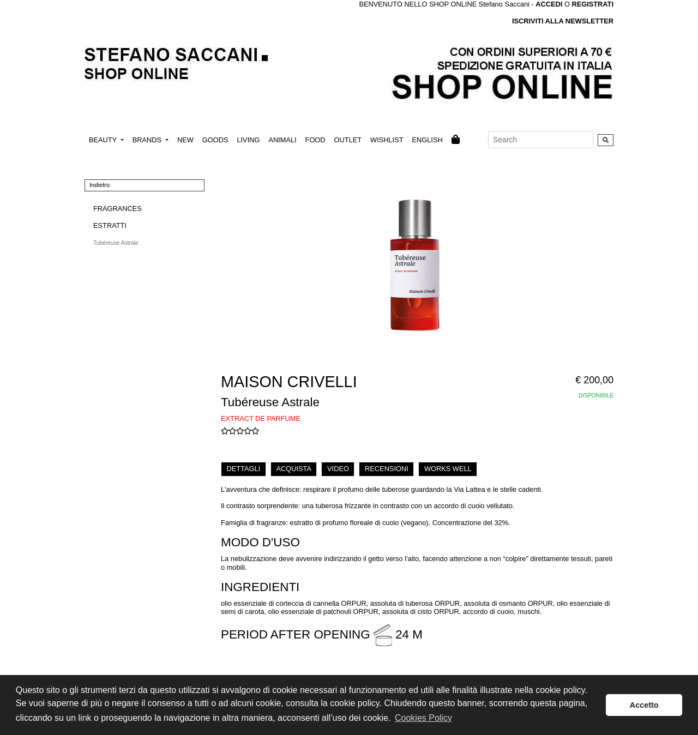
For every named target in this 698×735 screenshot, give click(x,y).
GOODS (215, 140)
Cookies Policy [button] (423, 717)
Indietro (99, 185)
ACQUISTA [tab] (293, 469)
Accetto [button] (644, 705)
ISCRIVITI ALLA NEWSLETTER (562, 21)
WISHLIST (386, 140)
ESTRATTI (110, 225)
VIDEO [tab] (338, 469)
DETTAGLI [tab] (244, 469)
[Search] (540, 139)
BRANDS (148, 140)
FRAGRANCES (117, 208)
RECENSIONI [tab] (386, 469)
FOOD (315, 140)
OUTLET (348, 140)
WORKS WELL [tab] (448, 469)
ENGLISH (427, 140)
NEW (185, 140)
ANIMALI (282, 140)
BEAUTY (104, 140)
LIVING (248, 140)
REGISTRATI (592, 4)
